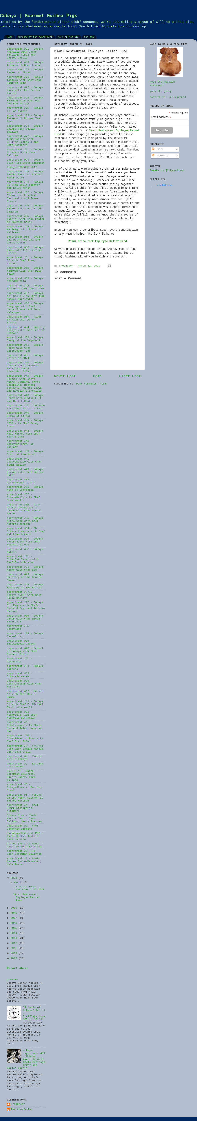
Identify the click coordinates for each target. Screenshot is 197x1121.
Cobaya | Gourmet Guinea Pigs (38, 16)
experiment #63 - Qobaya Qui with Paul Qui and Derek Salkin (25, 240)
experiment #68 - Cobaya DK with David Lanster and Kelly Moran (25, 185)
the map (89, 37)
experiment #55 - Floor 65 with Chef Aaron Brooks (24, 320)
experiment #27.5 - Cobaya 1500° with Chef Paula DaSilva (24, 595)
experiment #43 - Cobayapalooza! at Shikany (20, 444)
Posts (158, 149)
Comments (160, 156)
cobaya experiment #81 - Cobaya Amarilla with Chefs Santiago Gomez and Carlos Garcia (26, 1059)
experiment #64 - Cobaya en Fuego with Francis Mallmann (25, 230)
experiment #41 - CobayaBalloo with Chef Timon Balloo (24, 462)
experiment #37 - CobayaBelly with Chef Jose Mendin (23, 498)
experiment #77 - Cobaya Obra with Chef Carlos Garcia (25, 90)
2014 (15, 933)
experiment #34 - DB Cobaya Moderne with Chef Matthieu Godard (26, 531)
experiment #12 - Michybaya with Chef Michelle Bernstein (22, 715)
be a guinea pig (68, 37)
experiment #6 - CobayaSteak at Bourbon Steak (24, 787)
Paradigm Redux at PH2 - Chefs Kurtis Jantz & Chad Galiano (25, 836)
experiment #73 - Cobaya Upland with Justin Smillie (25, 129)
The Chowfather (22, 1110)
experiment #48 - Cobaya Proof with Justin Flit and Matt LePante (25, 398)
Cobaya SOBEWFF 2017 (22, 167)
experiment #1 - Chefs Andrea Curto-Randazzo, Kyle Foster (24, 862)
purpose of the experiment (35, 37)
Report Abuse (17, 968)
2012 (15, 943)
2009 (15, 958)
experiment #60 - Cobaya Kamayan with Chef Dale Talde (25, 271)
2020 (15, 878)
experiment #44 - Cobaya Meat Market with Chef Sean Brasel (25, 434)
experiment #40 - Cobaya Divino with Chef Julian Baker (25, 472)
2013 (15, 938)
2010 (15, 953)
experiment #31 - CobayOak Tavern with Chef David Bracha (22, 560)
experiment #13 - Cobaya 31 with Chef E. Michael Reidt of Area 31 (25, 705)
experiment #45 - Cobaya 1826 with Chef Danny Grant (25, 423)
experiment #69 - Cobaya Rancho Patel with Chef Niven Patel (25, 175)
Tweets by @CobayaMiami (167, 171)
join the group (161, 91)
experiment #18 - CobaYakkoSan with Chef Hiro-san (24, 684)
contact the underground (168, 97)
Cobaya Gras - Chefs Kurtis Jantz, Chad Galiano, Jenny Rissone (24, 819)
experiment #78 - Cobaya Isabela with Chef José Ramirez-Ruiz (25, 80)
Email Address (161, 117)
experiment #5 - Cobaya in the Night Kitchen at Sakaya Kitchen (25, 798)
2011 (15, 948)
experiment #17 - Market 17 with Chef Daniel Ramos (25, 694)
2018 (15, 913)
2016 (15, 923)
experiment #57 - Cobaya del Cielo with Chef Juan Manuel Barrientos (26, 296)
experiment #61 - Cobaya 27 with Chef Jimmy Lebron (25, 261)
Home (9, 37)
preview (12, 980)
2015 (15, 928)
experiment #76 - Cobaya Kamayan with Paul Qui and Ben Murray (25, 101)
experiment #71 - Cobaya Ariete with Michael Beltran (25, 153)
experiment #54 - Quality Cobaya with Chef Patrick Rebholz (26, 330)
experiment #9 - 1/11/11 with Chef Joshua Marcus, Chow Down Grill (26, 749)
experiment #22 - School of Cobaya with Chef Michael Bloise (25, 651)
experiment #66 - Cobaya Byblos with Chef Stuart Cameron (25, 209)
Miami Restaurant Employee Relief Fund (26, 898)
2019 (15, 908)
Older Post (130, 376)
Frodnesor (18, 1104)
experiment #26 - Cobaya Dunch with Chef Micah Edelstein (25, 619)
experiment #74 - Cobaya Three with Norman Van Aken (25, 119)
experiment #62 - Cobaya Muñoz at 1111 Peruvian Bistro (25, 250)
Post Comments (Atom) (92, 384)
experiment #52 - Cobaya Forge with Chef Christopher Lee (25, 348)
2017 (15, 918)
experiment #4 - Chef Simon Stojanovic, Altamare (22, 808)
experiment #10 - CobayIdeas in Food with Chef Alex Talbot (25, 739)
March (18, 883)
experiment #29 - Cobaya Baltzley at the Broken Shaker (25, 577)
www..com (164, 185)
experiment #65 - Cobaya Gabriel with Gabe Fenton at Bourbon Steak (26, 219)
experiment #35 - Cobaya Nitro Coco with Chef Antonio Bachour (25, 521)
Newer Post (65, 376)
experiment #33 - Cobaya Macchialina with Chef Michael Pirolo (25, 542)
